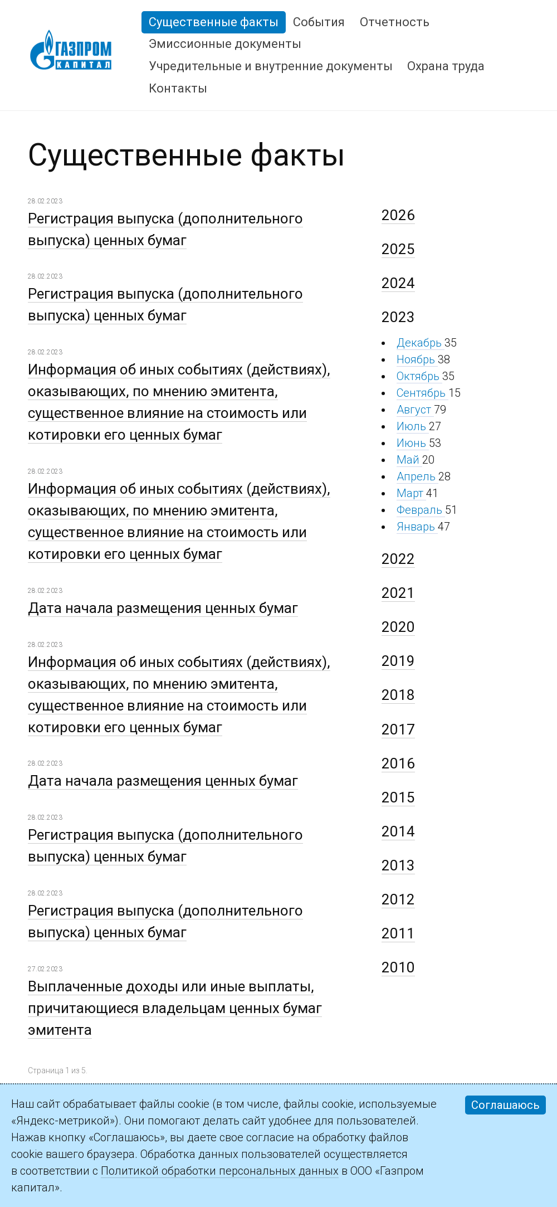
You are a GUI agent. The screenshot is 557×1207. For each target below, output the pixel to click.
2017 (398, 729)
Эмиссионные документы (225, 44)
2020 (398, 627)
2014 (398, 831)
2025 (398, 249)
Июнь (413, 443)
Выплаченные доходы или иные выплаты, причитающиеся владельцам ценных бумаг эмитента (175, 1008)
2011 (398, 933)
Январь (417, 526)
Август (415, 409)
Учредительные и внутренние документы (271, 66)
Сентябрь (422, 393)
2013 (398, 865)
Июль (413, 426)
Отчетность (394, 22)
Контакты (178, 88)
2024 (398, 283)
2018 (398, 695)
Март (411, 493)
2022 (398, 559)
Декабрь (420, 342)
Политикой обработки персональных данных (220, 1170)
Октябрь (419, 376)
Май (409, 459)
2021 (398, 593)
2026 (398, 215)
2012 (398, 899)
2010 (398, 967)
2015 (398, 797)
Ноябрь (417, 359)
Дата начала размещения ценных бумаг (163, 608)
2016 (398, 763)
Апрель (417, 476)
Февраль (421, 510)
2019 (398, 661)
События (319, 22)
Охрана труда (446, 66)
